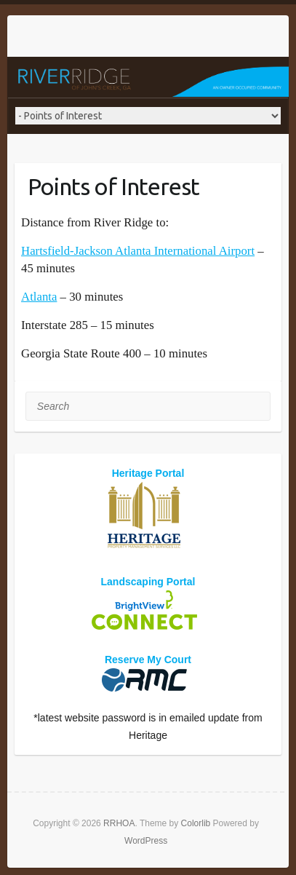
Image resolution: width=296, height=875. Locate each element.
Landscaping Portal (148, 581)
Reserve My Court (148, 659)
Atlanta (39, 297)
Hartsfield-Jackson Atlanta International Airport (138, 251)
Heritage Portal (148, 473)
